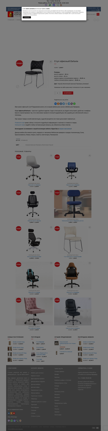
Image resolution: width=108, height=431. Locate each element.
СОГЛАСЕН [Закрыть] (26, 17)
